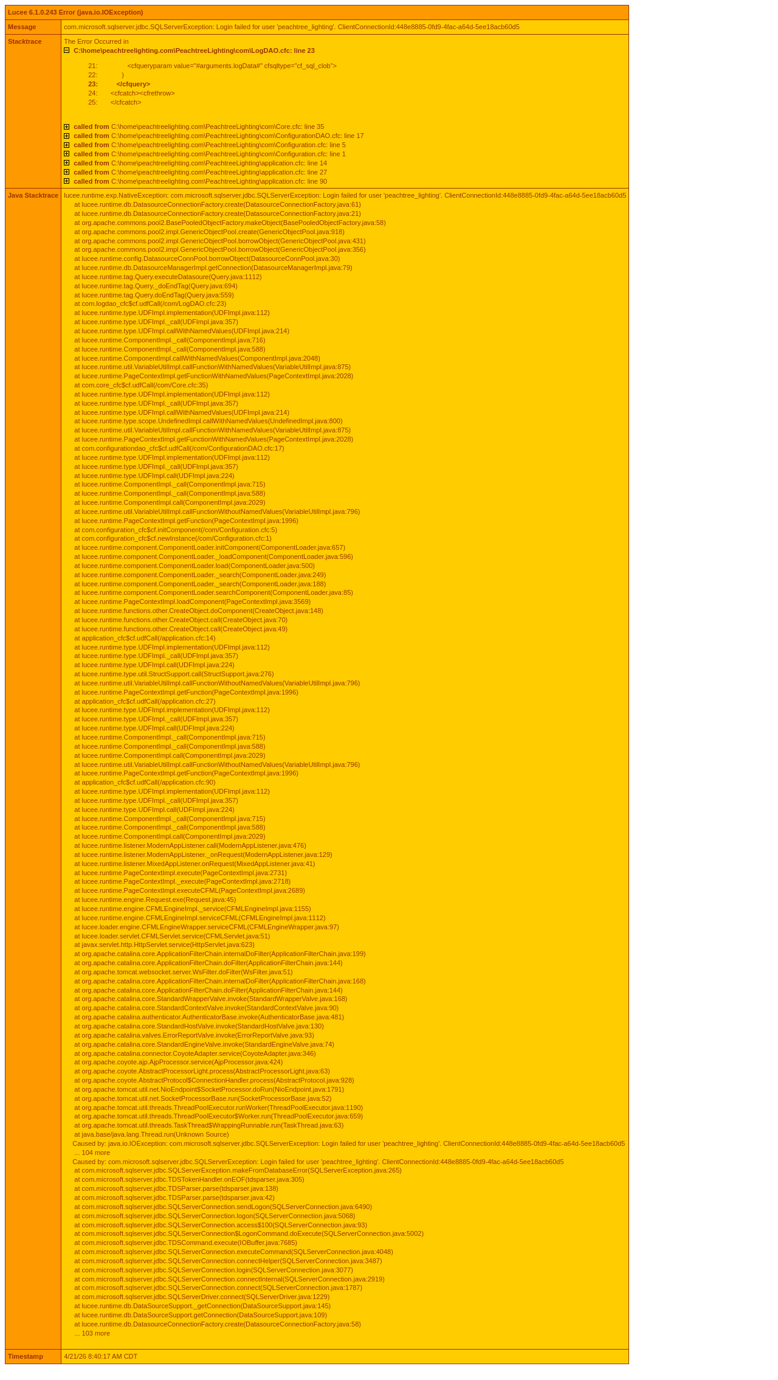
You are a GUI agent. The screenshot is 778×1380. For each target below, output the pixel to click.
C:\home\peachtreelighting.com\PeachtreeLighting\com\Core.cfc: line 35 (199, 126)
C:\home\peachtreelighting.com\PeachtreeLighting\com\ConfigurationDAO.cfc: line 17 (219, 135)
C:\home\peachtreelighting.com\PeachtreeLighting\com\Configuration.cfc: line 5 (210, 144)
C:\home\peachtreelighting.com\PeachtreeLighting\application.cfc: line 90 (200, 181)
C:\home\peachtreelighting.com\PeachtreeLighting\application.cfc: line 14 (200, 163)
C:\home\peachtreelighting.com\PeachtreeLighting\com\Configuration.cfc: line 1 (210, 154)
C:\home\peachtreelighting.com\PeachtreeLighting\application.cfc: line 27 (200, 172)
